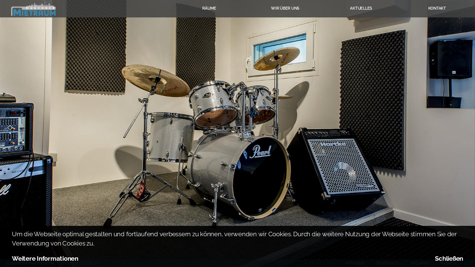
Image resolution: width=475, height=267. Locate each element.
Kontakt (437, 8)
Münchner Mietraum (33, 8)
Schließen (449, 258)
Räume (209, 8)
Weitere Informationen (45, 258)
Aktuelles (361, 8)
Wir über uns (285, 8)
